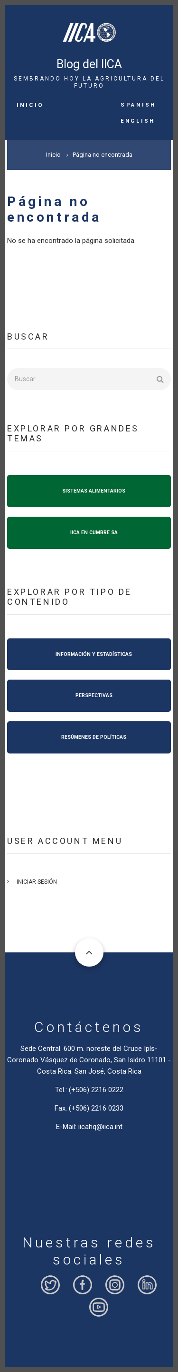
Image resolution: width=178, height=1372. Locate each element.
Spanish (138, 104)
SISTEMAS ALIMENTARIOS (93, 491)
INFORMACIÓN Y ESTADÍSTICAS (94, 654)
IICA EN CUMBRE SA (94, 532)
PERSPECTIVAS (93, 695)
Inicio (30, 105)
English (138, 120)
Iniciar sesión (37, 882)
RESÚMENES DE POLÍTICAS (93, 737)
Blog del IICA (89, 64)
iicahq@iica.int (100, 1126)
